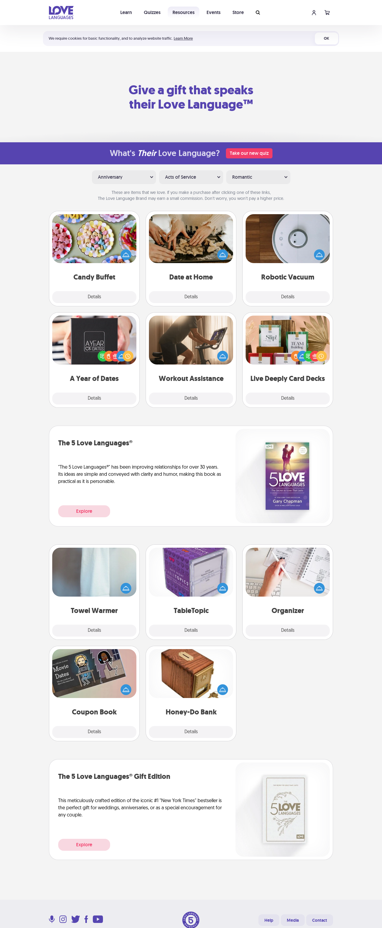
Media (293, 920)
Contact (319, 920)
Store (238, 12)
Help (268, 920)
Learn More (183, 38)
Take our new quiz (249, 153)
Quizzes (152, 12)
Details (94, 297)
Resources (183, 12)
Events (214, 12)
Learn (126, 12)
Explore (84, 511)
